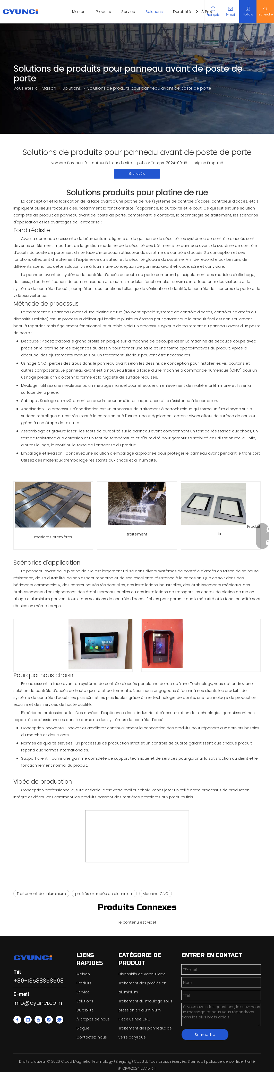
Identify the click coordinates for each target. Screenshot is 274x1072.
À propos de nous (93, 1019)
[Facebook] (17, 1020)
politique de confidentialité (230, 1061)
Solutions (154, 11)
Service (128, 11)
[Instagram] (49, 1020)
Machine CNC (155, 893)
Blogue (82, 1028)
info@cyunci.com (37, 1003)
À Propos (209, 11)
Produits (103, 11)
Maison (78, 11)
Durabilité (182, 11)
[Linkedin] (28, 1020)
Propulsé (215, 162)
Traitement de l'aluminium (41, 893)
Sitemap (195, 1061)
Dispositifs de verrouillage (142, 974)
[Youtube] (38, 1020)
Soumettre (205, 1034)
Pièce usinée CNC (134, 1019)
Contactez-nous (91, 1037)
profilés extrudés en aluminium (104, 893)
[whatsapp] (59, 1020)
